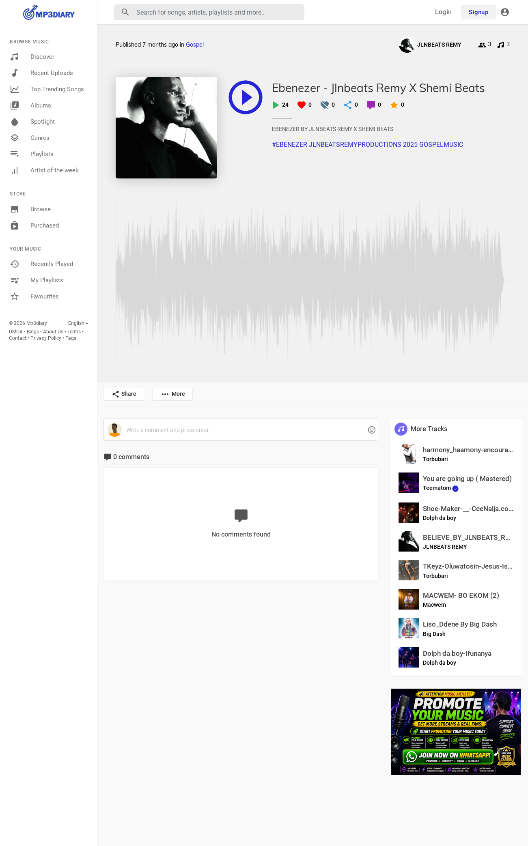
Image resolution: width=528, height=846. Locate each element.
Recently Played (41, 264)
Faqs (70, 338)
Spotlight (32, 122)
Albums (30, 105)
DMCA (16, 332)
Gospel (195, 44)
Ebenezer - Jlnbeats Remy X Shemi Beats (378, 88)
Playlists (32, 154)
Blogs (33, 332)
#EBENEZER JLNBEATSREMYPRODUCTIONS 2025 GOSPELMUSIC (367, 144)
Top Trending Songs (47, 89)
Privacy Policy (45, 338)
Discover (32, 57)
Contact (17, 338)
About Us (53, 332)
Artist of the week (44, 170)
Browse (30, 209)
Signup (478, 12)
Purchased (34, 225)
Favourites (34, 296)
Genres (30, 138)
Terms (74, 332)
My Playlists (36, 280)
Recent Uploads (41, 73)
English (76, 323)
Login (443, 12)
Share (124, 394)
